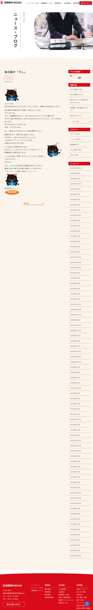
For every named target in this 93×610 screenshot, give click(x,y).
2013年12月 (75, 540)
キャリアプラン (82, 588)
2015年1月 (74, 475)
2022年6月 (74, 277)
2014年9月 (74, 495)
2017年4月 (74, 394)
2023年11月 (75, 211)
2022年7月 (74, 272)
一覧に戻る (33, 204)
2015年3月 (74, 470)
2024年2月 (74, 201)
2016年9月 (74, 414)
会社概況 (62, 577)
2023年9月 (74, 216)
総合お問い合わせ (14, 590)
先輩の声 (79, 580)
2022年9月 (74, 267)
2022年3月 (74, 292)
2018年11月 (75, 348)
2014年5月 (74, 515)
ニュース (73, 138)
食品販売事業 (49, 582)
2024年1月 (74, 206)
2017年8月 (74, 389)
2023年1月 (74, 247)
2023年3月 (74, 237)
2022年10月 (75, 262)
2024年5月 (74, 191)
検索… (71, 76)
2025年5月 (74, 176)
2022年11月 (75, 257)
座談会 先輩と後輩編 (83, 593)
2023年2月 (74, 242)
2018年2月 (74, 368)
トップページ (35, 570)
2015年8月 (74, 449)
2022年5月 (74, 282)
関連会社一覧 (63, 588)
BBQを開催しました (78, 94)
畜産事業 (48, 580)
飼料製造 (48, 574)
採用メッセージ (82, 574)
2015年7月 (74, 454)
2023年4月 (74, 232)
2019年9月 (74, 328)
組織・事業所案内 (64, 582)
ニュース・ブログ (33, 3)
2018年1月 (74, 373)
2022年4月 (74, 287)
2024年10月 (75, 181)
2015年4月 (74, 464)
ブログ (72, 153)
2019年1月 (74, 338)
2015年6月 (74, 459)
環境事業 (48, 577)
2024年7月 (74, 186)
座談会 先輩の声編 (83, 590)
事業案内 (58, 3)
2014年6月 (74, 510)
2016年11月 (75, 409)
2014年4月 (74, 520)
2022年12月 (75, 252)
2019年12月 (75, 318)
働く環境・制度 (82, 582)
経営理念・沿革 (64, 580)
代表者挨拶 (62, 574)
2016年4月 (74, 419)
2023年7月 (74, 222)
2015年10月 (75, 439)
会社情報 (68, 3)
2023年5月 (74, 227)
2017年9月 (74, 383)
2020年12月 (75, 303)
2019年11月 (75, 323)
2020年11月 (75, 308)
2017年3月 (74, 399)
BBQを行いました (77, 114)
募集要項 (79, 599)
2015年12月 (75, 429)
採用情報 (76, 3)
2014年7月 (74, 505)
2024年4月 (74, 196)
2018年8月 (74, 358)
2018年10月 (75, 353)
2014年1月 (74, 535)
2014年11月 (75, 485)
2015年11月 (75, 434)
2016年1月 (74, 424)
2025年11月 (75, 166)
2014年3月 (74, 525)
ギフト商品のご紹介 (78, 89)
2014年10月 (75, 490)
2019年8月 (74, 333)
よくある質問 (81, 596)
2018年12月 (75, 343)
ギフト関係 (74, 148)
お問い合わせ (85, 3)
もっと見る (81, 120)
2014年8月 (74, 500)
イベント (9, 77)
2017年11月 (75, 378)
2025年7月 (74, 171)
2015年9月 (74, 444)
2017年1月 (74, 404)
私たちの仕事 (81, 577)
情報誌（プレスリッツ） (67, 585)
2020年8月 (74, 313)
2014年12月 (75, 480)
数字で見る (80, 585)
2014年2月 (74, 530)
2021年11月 (75, 297)
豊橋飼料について (47, 3)
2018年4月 (74, 363)
